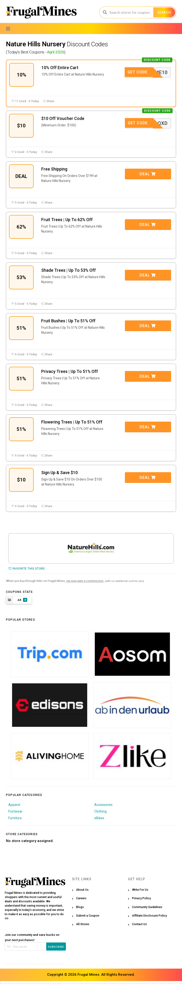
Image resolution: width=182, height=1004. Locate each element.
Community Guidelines (147, 927)
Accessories (103, 825)
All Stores (82, 944)
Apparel (14, 825)
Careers (81, 918)
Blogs (80, 927)
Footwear (15, 831)
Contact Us (139, 944)
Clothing (100, 831)
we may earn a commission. (85, 601)
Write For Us (140, 910)
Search (164, 12)
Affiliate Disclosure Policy (149, 935)
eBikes (99, 838)
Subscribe (56, 966)
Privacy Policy (141, 918)
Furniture (15, 838)
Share (48, 103)
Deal (148, 178)
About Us (82, 910)
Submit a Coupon (87, 935)
